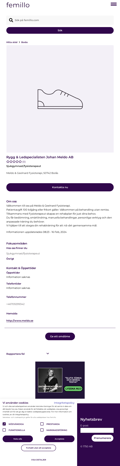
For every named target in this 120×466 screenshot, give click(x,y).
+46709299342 (15, 304)
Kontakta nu (60, 187)
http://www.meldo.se (19, 320)
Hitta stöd (12, 42)
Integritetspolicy (64, 402)
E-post (84, 425)
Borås (24, 42)
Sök (60, 30)
